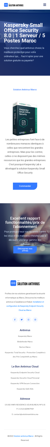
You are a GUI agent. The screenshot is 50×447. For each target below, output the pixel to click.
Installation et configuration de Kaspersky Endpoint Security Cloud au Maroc (25, 306)
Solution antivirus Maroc (24, 436)
